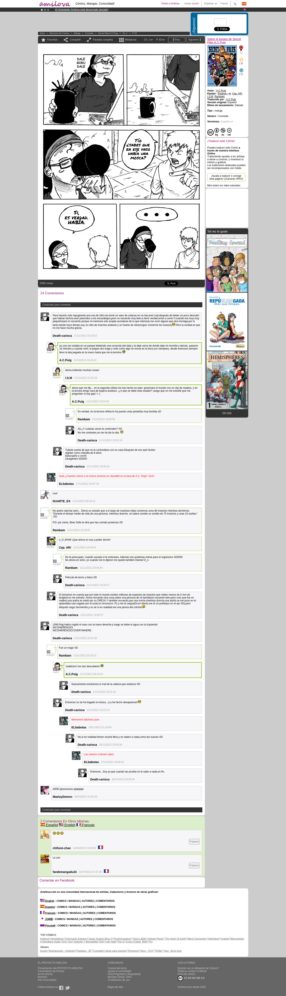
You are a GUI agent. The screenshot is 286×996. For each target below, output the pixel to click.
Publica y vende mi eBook (192, 971)
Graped (225, 938)
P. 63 (134, 33)
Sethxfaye (213, 938)
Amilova (44, 938)
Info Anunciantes (47, 979)
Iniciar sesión (191, 3)
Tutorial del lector (117, 968)
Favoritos (52, 39)
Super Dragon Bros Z (100, 938)
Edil (102, 941)
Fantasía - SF (84, 950)
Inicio (42, 33)
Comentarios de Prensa (51, 971)
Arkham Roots (155, 938)
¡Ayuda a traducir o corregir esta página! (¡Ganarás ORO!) (226, 177)
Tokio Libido (139, 938)
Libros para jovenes (116, 950)
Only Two (67, 941)
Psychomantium (122, 938)
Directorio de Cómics (59, 33)
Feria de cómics (186, 974)
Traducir (194, 841)
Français (85, 825)
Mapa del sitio (115, 987)
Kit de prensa (45, 974)
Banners (42, 977)
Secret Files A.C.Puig (108, 33)
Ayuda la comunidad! (119, 971)
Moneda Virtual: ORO (120, 977)
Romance (133, 950)
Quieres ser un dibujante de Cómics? (198, 968)
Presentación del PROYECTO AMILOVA (60, 968)
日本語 (46, 919)
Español (49, 825)
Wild (144, 941)
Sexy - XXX (146, 950)
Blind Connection (197, 938)
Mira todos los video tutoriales (224, 185)
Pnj (150, 941)
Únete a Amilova (170, 3)
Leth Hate (110, 941)
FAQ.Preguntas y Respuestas (124, 974)
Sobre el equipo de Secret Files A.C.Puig (224, 40)
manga (77, 33)
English (67, 825)
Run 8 (121, 941)
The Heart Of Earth (175, 938)
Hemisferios (57, 938)
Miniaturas (130, 39)
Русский (47, 925)
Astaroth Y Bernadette (85, 941)
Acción (44, 950)
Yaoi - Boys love (173, 950)
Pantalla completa (103, 39)
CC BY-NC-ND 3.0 (191, 978)
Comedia (89, 33)
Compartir (75, 39)
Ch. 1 (124, 33)
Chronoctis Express (76, 938)
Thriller (158, 950)
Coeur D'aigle (134, 941)
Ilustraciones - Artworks (62, 950)
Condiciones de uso (119, 979)
